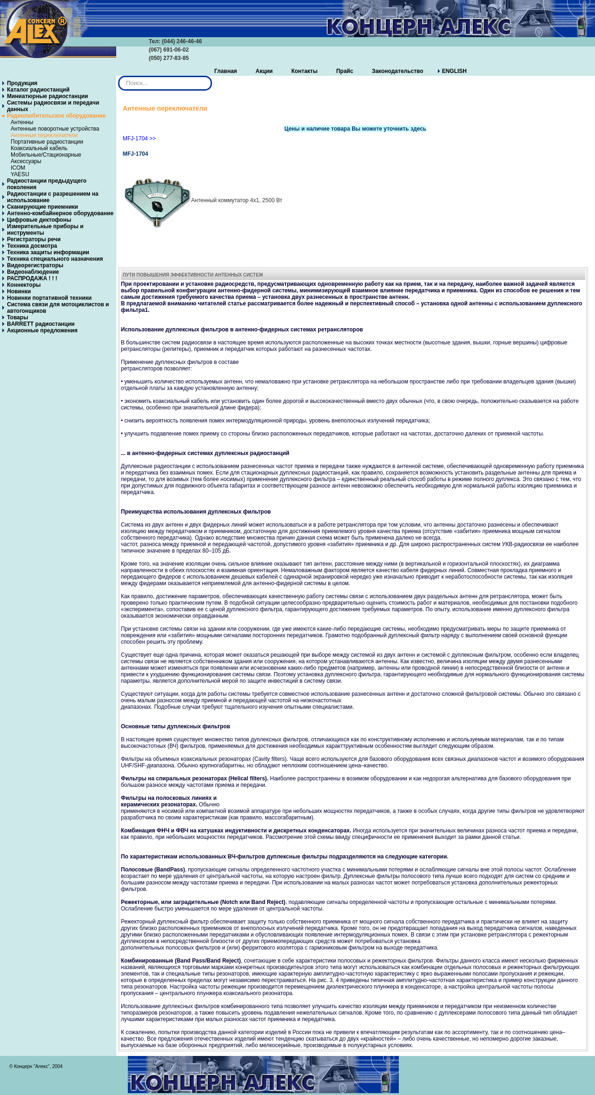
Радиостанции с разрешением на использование (53, 197)
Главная (225, 71)
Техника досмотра (32, 246)
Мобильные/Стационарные (46, 155)
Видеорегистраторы (35, 265)
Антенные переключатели (44, 135)
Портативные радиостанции (47, 142)
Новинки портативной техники (49, 298)
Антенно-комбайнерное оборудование (60, 213)
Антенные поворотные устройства (55, 128)
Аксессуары (26, 161)
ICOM (18, 168)
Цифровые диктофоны (39, 220)
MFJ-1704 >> (139, 138)
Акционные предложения (42, 330)
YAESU (20, 174)
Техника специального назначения (55, 259)
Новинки (19, 291)
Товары (17, 317)
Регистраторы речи (33, 239)
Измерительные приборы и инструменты (45, 229)
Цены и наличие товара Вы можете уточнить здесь (355, 128)
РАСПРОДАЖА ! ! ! (32, 278)
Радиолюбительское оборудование (56, 115)
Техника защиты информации (48, 252)
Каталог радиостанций (38, 89)
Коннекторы (23, 285)
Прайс (344, 71)
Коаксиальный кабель (39, 148)
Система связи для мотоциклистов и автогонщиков (58, 307)
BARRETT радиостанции (40, 324)
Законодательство (397, 71)
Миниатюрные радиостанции (47, 96)
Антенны (22, 122)
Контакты (304, 71)
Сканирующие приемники (42, 207)
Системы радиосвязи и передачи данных (53, 105)
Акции (264, 71)
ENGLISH (454, 71)
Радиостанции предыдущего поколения (46, 184)
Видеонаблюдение (33, 272)
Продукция (22, 83)
